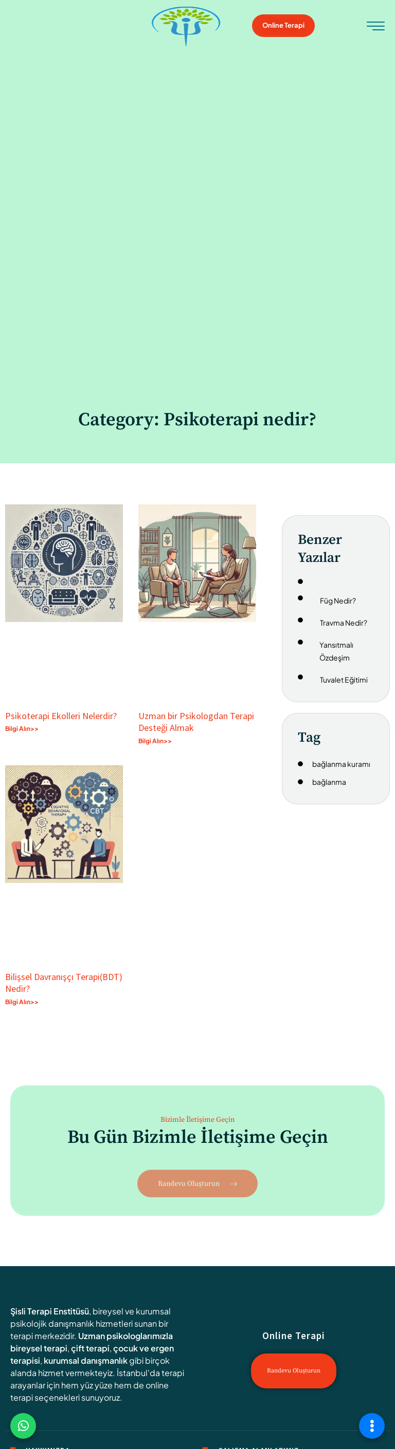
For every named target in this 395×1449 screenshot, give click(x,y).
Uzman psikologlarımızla (125, 1335)
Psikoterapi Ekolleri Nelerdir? (61, 716)
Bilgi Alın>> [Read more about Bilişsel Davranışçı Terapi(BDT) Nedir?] (22, 1002)
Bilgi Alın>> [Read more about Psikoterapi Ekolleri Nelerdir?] (22, 728)
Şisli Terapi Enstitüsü (49, 1311)
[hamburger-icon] (375, 27)
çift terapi (90, 1348)
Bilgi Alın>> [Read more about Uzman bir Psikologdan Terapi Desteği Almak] (155, 741)
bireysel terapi (38, 1348)
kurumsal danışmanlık (86, 1360)
